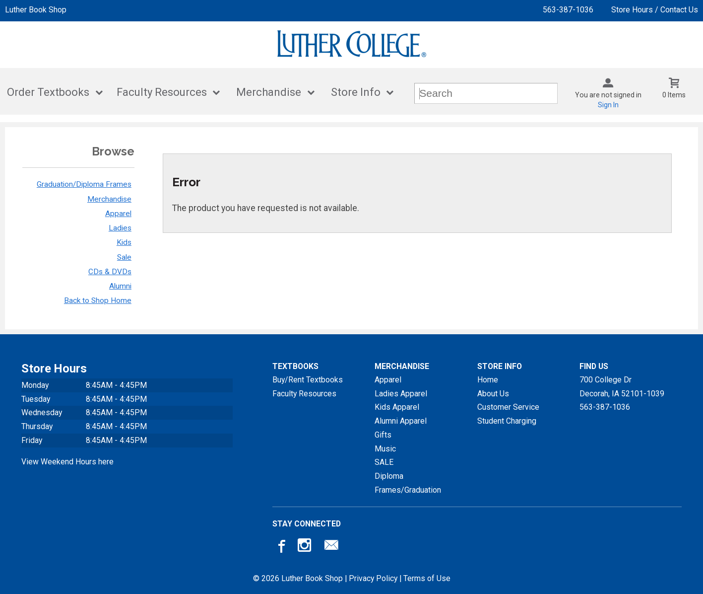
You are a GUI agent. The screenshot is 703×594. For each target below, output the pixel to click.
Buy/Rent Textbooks (307, 379)
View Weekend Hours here (67, 461)
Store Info (356, 92)
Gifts (383, 435)
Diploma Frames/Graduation (408, 483)
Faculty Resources (162, 92)
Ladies (120, 227)
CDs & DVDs (109, 271)
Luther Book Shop (35, 9)
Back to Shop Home (97, 300)
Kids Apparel (397, 407)
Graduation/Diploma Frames (84, 184)
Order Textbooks (48, 92)
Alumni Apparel (401, 421)
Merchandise (268, 92)
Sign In (608, 105)
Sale (124, 257)
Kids (124, 242)
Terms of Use (426, 578)
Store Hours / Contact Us (654, 9)
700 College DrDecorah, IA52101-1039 (621, 386)
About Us (493, 393)
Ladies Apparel (401, 393)
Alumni (120, 286)
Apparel (118, 213)
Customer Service (508, 407)
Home (487, 379)
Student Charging (506, 421)
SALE (384, 462)
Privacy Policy (373, 578)
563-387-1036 (568, 9)
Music (385, 448)
